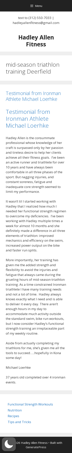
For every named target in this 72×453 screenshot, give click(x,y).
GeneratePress (36, 447)
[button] (9, 444)
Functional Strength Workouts (30, 404)
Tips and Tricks (19, 422)
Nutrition (15, 410)
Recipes (13, 416)
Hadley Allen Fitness (36, 40)
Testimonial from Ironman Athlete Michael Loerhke (33, 96)
